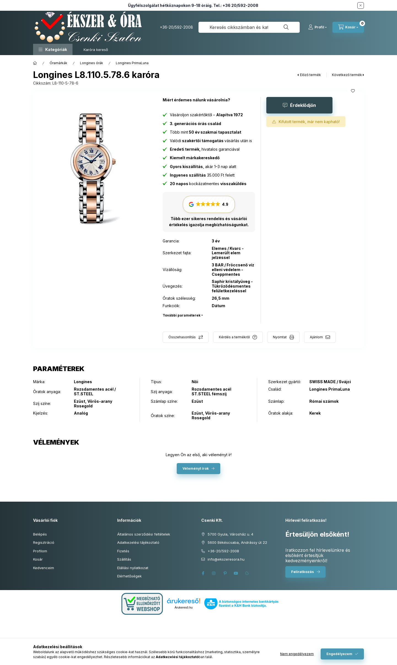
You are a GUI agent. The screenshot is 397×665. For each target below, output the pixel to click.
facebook (202, 573)
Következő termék (347, 75)
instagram (213, 573)
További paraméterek (181, 315)
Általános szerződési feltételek (143, 534)
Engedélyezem (339, 654)
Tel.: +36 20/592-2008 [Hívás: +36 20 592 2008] (235, 5)
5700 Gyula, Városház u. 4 (230, 534)
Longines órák (91, 63)
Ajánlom (316, 337)
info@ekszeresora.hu (226, 559)
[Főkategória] (35, 63)
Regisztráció (43, 542)
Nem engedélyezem (297, 654)
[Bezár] (360, 5)
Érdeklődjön (303, 105)
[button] (53, 49)
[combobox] (249, 27)
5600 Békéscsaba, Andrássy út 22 (237, 542)
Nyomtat (280, 337)
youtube (236, 573)
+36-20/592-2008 (176, 27)
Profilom (40, 551)
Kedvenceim (43, 568)
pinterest (224, 573)
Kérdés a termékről (234, 337)
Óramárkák (58, 63)
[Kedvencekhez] (352, 91)
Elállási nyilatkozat (132, 568)
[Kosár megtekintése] (348, 27)
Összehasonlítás (182, 337)
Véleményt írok (196, 468)
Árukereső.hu (183, 607)
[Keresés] (286, 27)
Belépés (40, 534)
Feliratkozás (302, 571)
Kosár (38, 559)
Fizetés (123, 551)
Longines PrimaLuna (132, 63)
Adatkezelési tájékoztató (138, 542)
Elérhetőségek (129, 576)
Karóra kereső (96, 49)
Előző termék (310, 75)
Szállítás (124, 559)
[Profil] (317, 27)
